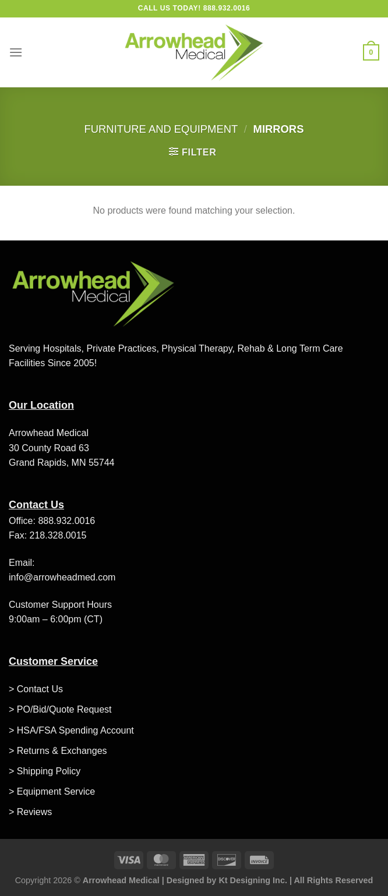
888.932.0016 (66, 521)
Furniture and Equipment (161, 129)
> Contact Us (36, 689)
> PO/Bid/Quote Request (60, 709)
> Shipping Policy (44, 771)
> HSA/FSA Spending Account (71, 730)
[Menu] (16, 52)
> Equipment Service (52, 791)
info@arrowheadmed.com (62, 577)
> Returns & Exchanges (58, 751)
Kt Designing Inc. (252, 880)
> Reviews (30, 812)
